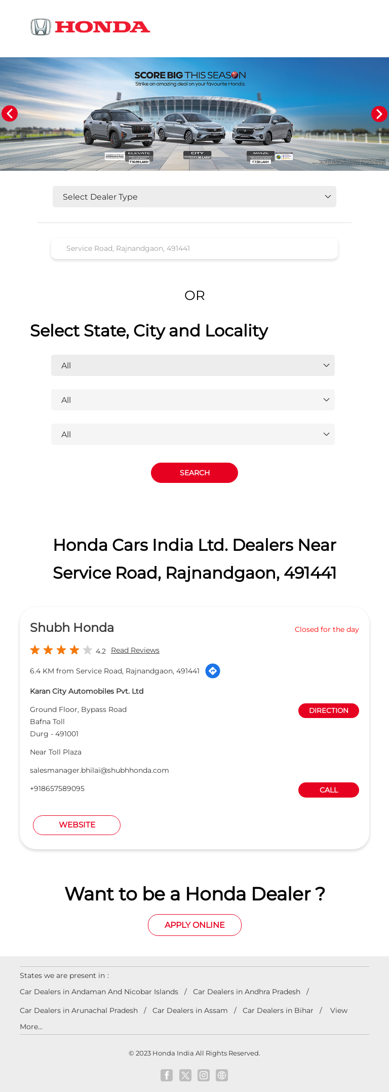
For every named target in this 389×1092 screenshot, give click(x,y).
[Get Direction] (213, 671)
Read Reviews (135, 650)
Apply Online (195, 925)
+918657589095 (57, 789)
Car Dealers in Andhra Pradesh (246, 992)
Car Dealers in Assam (190, 1010)
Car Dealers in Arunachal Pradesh (79, 1010)
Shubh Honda (72, 628)
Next (379, 114)
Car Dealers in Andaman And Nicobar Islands (99, 992)
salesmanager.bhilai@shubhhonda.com (99, 770)
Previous (9, 114)
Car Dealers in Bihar (278, 1010)
